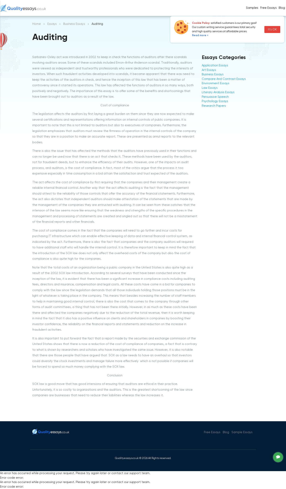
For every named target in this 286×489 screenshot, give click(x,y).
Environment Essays (215, 83)
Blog (282, 7)
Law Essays (210, 87)
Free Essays (268, 7)
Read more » (200, 35)
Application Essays (215, 65)
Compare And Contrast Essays (224, 78)
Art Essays (209, 70)
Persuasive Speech (215, 96)
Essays (52, 23)
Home (36, 23)
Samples (252, 7)
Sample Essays (242, 432)
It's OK (272, 29)
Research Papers (214, 105)
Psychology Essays (215, 101)
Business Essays (74, 23)
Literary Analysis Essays (218, 92)
